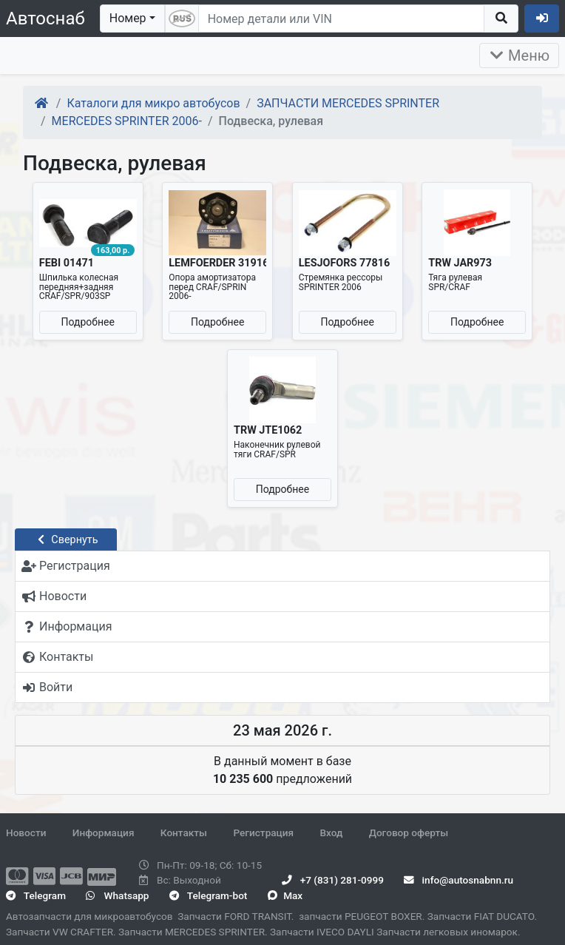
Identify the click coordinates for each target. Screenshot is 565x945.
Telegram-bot (208, 895)
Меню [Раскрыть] (519, 55)
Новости (26, 832)
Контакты (183, 832)
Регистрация (263, 832)
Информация (103, 832)
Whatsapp (117, 895)
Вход (330, 832)
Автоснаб (45, 18)
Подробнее (88, 322)
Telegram (36, 895)
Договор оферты (408, 832)
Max (285, 895)
